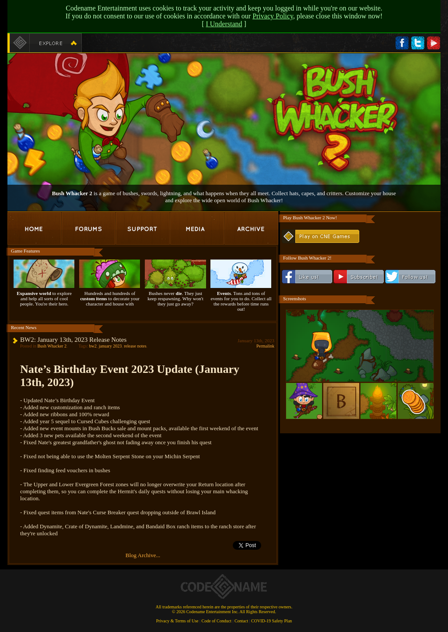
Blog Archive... (143, 555)
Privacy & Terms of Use (177, 620)
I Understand (224, 24)
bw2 (92, 346)
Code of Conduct (216, 620)
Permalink (265, 346)
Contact (241, 620)
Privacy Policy (272, 16)
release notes (135, 346)
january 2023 (110, 346)
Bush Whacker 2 (51, 346)
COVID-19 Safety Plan (271, 620)
